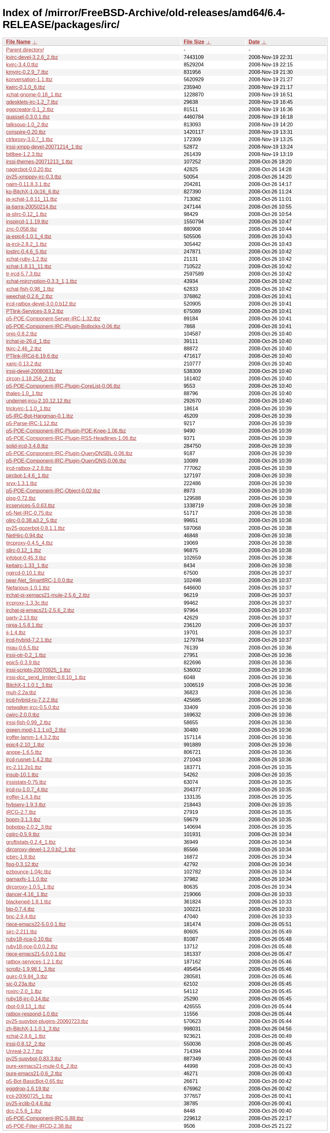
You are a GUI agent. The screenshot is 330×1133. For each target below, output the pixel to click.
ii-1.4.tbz (15, 632)
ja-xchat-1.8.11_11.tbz (31, 199)
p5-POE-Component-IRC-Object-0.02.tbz (53, 490)
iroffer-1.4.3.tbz (23, 797)
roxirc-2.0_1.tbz (24, 991)
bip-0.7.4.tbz (20, 909)
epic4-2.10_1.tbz (25, 744)
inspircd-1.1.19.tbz (27, 221)
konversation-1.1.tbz (29, 79)
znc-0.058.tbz (21, 229)
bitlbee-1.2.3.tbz (24, 154)
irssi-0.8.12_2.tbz (25, 1044)
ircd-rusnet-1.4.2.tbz (29, 759)
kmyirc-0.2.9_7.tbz (27, 72)
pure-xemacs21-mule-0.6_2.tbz (41, 1066)
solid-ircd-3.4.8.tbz (27, 446)
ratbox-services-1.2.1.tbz (34, 961)
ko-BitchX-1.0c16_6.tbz (32, 191)
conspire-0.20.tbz (26, 132)
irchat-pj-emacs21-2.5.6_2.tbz (40, 610)
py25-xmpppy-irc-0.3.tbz (34, 177)
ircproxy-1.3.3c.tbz (27, 603)
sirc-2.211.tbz (21, 931)
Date (254, 41)
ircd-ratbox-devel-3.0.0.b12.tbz (41, 304)
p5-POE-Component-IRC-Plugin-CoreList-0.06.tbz (63, 386)
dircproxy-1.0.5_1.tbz (30, 887)
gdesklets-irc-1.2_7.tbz (32, 102)
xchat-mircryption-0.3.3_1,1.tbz (41, 281)
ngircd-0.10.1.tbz (25, 573)
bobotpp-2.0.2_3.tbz (29, 827)
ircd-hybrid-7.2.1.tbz (29, 640)
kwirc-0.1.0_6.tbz (25, 87)
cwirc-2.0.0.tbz (22, 715)
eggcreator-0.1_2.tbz (30, 109)
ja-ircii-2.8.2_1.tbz (26, 244)
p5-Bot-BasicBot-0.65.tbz (34, 1081)
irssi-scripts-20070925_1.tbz (38, 670)
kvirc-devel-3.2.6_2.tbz (32, 57)
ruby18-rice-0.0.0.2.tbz (32, 946)
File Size (194, 41)
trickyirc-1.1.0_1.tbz (28, 408)
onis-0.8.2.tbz (21, 334)
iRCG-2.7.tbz (21, 812)
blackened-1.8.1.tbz (28, 901)
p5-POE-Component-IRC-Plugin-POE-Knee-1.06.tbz (66, 431)
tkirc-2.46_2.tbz (23, 348)
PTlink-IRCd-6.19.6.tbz (32, 356)
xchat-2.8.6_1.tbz (26, 1036)
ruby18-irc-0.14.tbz (27, 998)
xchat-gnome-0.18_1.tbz (34, 94)
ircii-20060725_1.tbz (29, 1096)
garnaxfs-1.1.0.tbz (26, 879)
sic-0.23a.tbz (20, 984)
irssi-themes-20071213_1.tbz (39, 161)
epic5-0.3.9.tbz (23, 662)
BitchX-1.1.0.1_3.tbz (29, 685)
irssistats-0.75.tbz (26, 782)
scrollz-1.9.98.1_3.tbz (30, 969)
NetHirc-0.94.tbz (25, 535)
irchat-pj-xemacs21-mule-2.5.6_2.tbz (48, 595)
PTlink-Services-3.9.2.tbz (34, 311)
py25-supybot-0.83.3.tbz (34, 1058)
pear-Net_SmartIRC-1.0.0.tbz (39, 580)
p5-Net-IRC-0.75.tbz (29, 513)
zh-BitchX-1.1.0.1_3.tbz (33, 1028)
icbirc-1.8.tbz (20, 857)
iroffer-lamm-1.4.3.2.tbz (32, 737)
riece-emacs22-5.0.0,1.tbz (36, 924)
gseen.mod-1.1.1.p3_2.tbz (36, 730)
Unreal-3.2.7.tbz (24, 1051)
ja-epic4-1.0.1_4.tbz (29, 236)
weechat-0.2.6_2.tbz (29, 296)
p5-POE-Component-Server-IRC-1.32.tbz (53, 318)
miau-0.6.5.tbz (22, 647)
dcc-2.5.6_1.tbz (23, 1111)
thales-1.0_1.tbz (24, 393)
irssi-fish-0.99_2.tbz (28, 722)
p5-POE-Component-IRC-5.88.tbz (44, 1118)
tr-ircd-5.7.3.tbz (23, 274)
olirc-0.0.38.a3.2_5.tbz (31, 520)
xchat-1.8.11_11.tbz (29, 266)
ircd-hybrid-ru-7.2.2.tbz (32, 700)
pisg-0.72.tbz (21, 498)
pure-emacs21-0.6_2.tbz (34, 1073)
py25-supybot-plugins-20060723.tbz (47, 1021)
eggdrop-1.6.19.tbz (27, 1088)
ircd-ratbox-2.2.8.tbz (29, 468)
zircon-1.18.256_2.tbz (31, 378)
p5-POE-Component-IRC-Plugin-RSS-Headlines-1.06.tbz (71, 438)
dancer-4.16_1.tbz (27, 894)
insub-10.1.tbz (22, 774)
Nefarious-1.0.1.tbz (28, 588)
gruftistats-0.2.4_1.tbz (31, 842)
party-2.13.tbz (22, 617)
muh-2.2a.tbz (21, 692)
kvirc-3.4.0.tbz (22, 64)
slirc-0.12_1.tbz (23, 550)
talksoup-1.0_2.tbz (27, 124)
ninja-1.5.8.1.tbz (24, 625)
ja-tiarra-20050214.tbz (31, 207)
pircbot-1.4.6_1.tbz (27, 475)
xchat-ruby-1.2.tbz (26, 259)
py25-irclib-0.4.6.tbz (28, 1103)
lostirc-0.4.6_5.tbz (26, 251)
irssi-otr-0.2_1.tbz (26, 655)
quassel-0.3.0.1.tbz (28, 117)
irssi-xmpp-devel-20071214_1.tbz (44, 147)
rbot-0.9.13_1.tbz (25, 1006)
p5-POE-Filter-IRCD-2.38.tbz (39, 1126)
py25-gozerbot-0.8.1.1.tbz (35, 528)
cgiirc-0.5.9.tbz (23, 834)
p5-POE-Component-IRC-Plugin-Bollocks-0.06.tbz (63, 326)
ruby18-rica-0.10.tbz (29, 939)
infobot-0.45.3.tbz (26, 558)
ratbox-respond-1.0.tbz (32, 1014)
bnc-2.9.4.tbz (21, 916)
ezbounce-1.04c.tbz (28, 871)
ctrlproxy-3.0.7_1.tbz (29, 139)
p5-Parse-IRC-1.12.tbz (32, 423)
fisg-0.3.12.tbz (22, 864)
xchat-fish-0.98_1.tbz (30, 289)
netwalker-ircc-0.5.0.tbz (32, 707)
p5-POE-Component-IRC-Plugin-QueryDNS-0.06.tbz (66, 461)
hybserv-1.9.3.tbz (26, 804)
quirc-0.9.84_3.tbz (26, 976)
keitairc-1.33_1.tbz (27, 565)
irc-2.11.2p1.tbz (24, 767)
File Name (18, 41)
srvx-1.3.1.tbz (21, 483)
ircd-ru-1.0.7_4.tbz (27, 789)
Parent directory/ (25, 50)
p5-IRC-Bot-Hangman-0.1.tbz (39, 416)
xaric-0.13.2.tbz (23, 363)
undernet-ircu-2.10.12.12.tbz (38, 401)
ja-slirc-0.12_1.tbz (26, 214)
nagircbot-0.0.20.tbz (29, 169)
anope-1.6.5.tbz (24, 752)
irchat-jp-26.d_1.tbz (28, 341)
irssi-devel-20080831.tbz (34, 371)
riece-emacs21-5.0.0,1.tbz (36, 954)
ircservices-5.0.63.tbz (30, 505)
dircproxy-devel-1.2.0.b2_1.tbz (40, 849)
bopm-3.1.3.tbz (23, 819)
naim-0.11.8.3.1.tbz (28, 184)
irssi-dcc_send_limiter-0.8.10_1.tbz (46, 677)
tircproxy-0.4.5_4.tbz (29, 543)
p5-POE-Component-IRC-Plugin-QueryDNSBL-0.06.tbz (69, 453)
